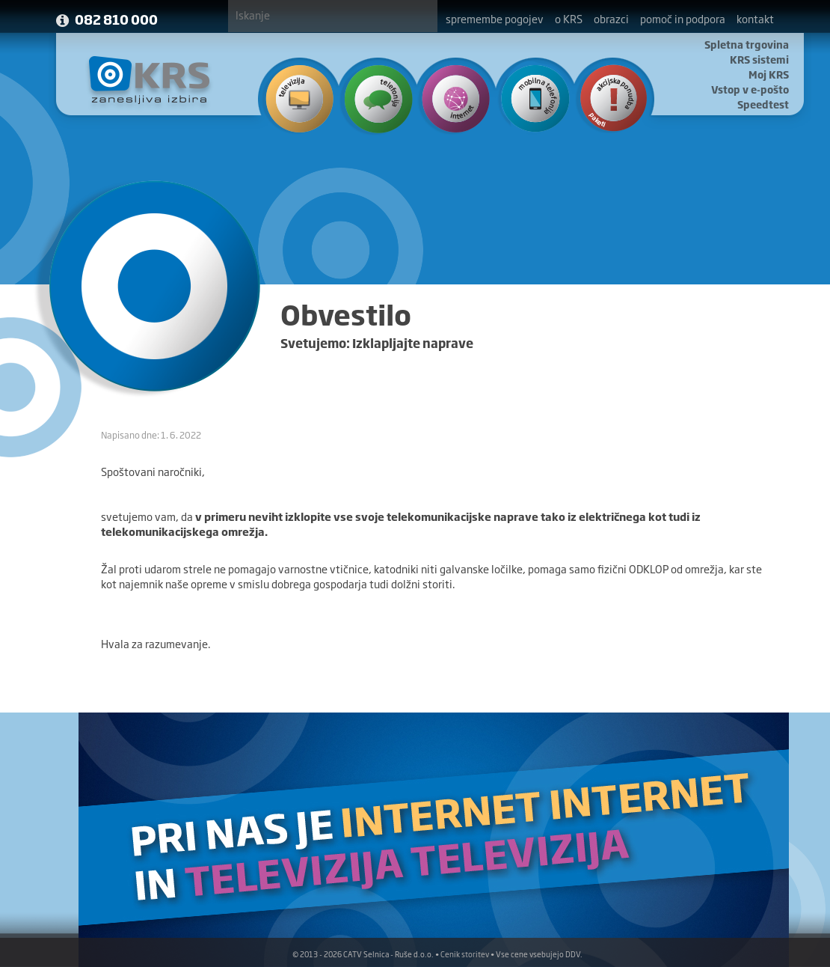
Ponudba (606, 97)
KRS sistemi (759, 59)
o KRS (568, 18)
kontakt (755, 18)
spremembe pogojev (495, 18)
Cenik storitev (464, 954)
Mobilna (529, 97)
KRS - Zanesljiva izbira (149, 79)
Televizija (298, 97)
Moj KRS (768, 74)
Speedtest (763, 104)
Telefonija (375, 97)
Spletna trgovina (746, 44)
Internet (452, 97)
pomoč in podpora (682, 18)
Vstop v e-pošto (750, 89)
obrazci (611, 18)
